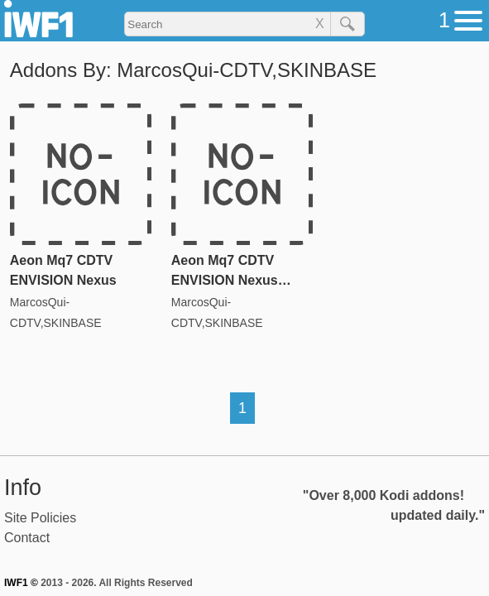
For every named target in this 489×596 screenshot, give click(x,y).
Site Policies (40, 518)
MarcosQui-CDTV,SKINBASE (56, 312)
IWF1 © (21, 583)
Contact (27, 538)
